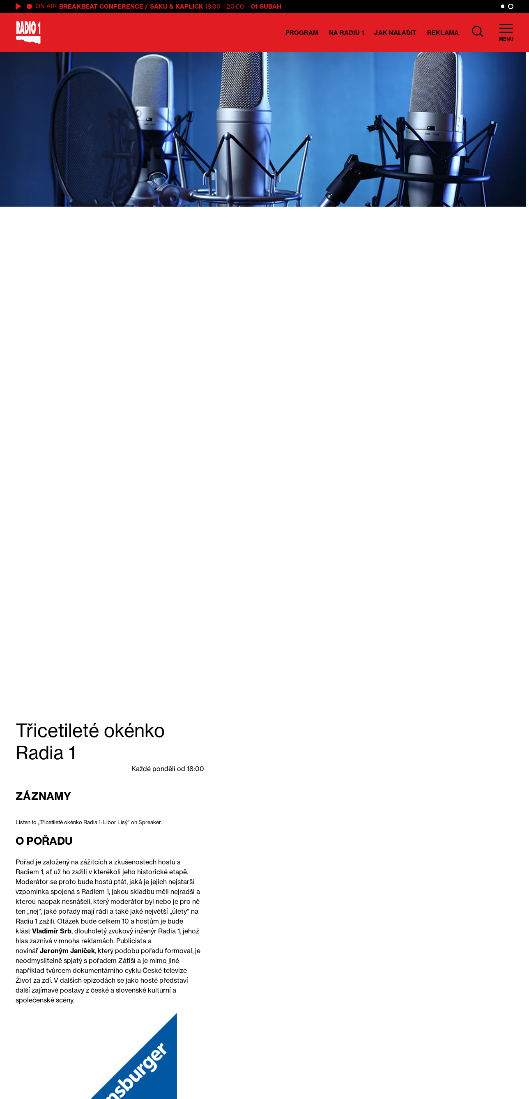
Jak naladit (395, 33)
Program (302, 33)
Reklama (443, 33)
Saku (159, 6)
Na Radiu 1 (346, 33)
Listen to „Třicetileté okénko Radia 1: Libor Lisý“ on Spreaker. (89, 822)
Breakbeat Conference (101, 6)
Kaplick (189, 6)
